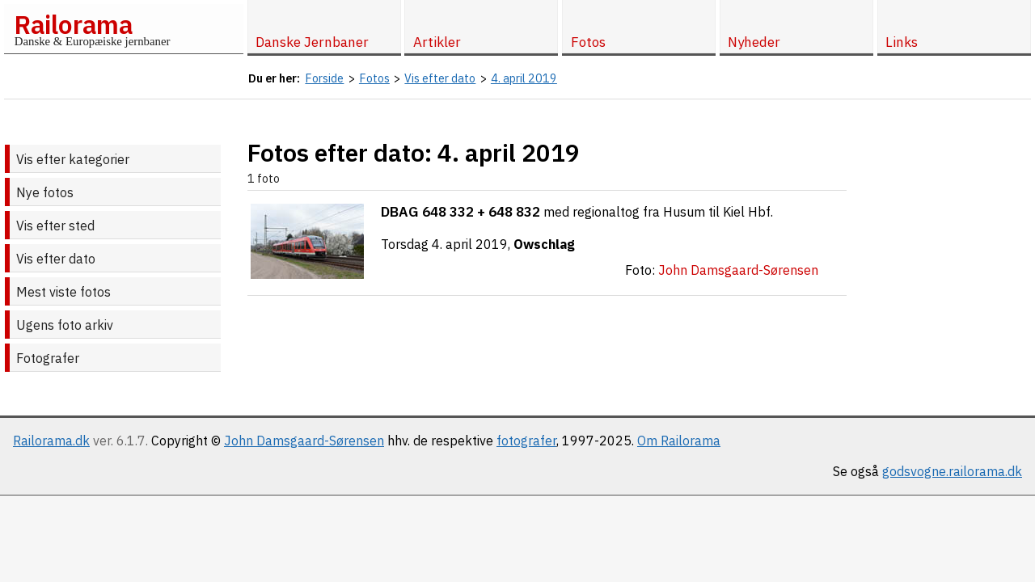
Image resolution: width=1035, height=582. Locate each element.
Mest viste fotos (63, 292)
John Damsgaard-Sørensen (304, 440)
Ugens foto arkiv (64, 325)
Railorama (73, 24)
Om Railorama (678, 440)
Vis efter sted (55, 225)
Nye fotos (45, 192)
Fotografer (47, 358)
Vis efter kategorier (72, 159)
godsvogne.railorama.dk (952, 471)
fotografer (526, 440)
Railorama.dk (51, 440)
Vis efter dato (55, 259)
